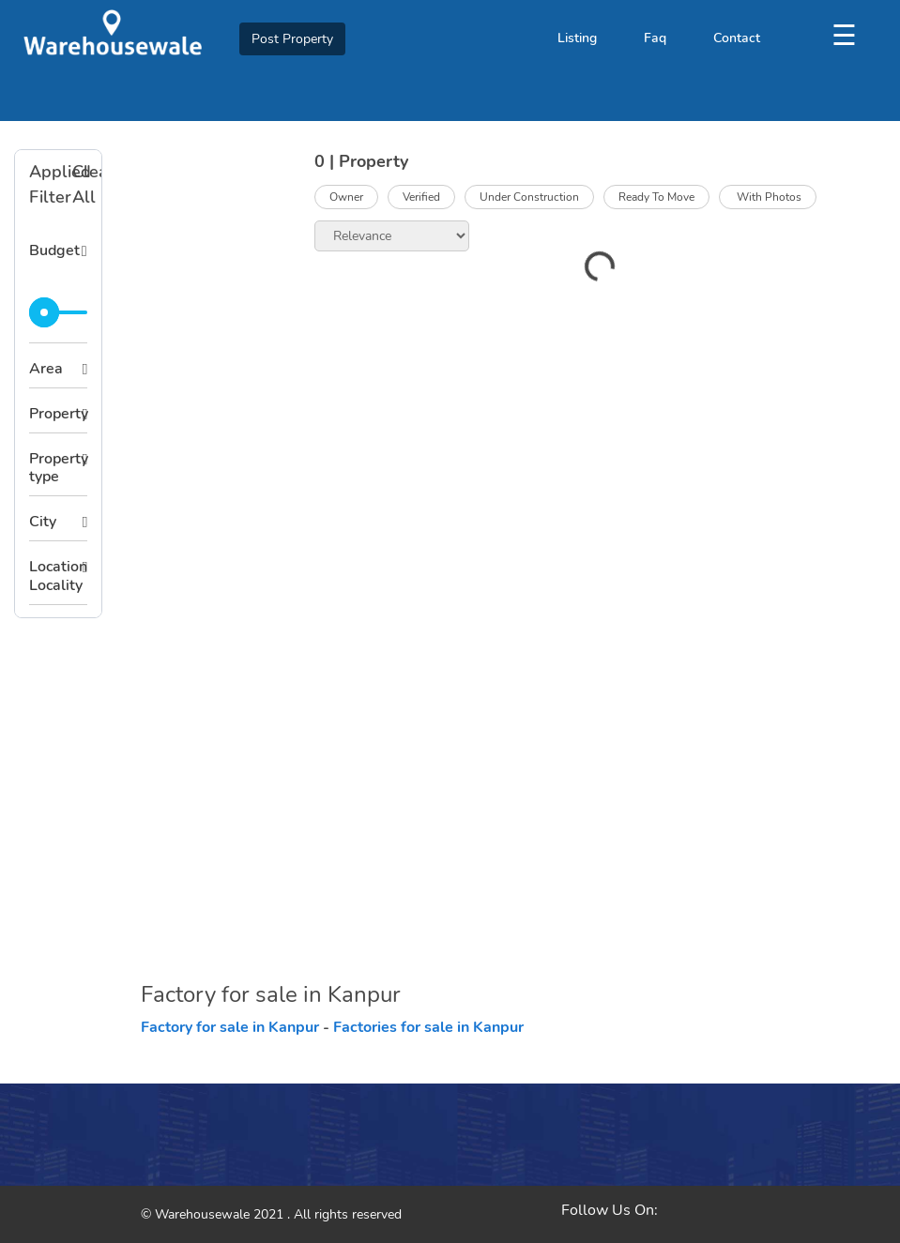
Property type (58, 467)
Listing (577, 38)
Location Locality (58, 575)
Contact (736, 38)
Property (58, 413)
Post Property (292, 39)
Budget (54, 250)
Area (46, 368)
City (42, 521)
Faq (655, 38)
